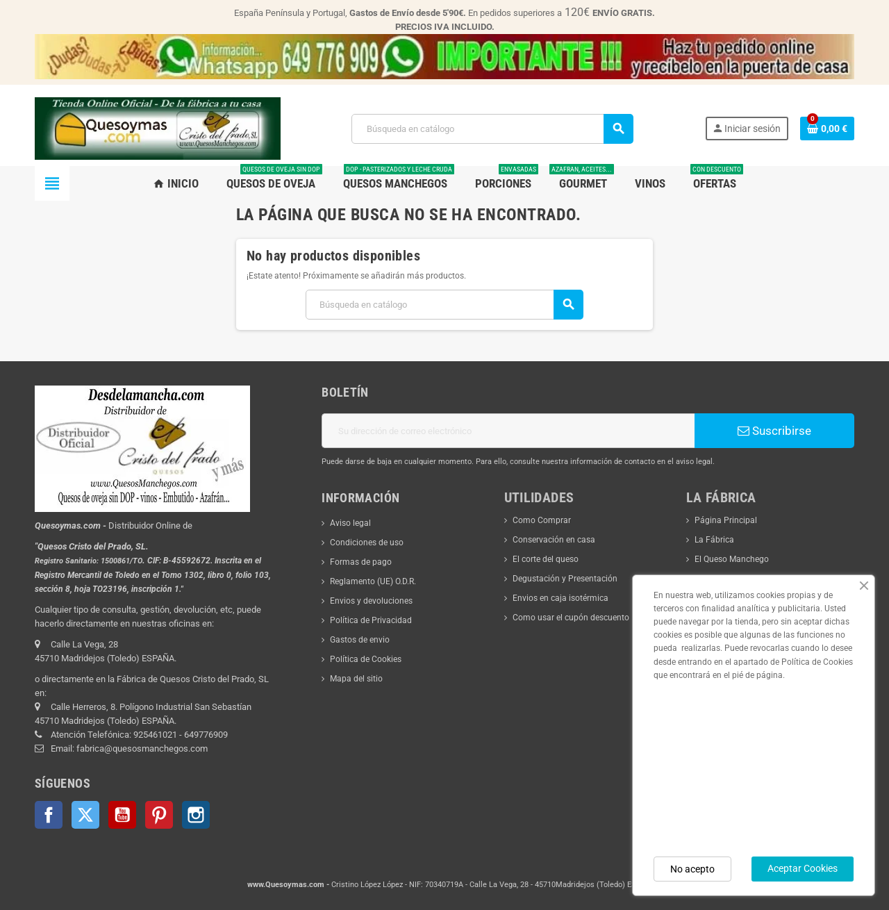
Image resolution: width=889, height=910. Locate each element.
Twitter (85, 815)
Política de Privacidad (371, 620)
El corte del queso (546, 559)
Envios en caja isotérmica (560, 598)
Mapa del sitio (356, 679)
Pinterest (159, 815)
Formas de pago (361, 562)
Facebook (49, 815)
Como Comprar (542, 520)
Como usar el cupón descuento (571, 617)
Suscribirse (774, 431)
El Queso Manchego (732, 559)
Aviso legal (350, 523)
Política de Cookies (365, 659)
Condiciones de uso (367, 542)
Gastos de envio (360, 640)
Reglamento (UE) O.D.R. (373, 581)
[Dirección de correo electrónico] (508, 430)
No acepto (692, 869)
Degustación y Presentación (565, 579)
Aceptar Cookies (802, 868)
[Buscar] (492, 129)
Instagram (196, 815)
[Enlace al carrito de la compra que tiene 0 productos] (827, 128)
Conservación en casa (554, 540)
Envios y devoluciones (371, 601)
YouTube (122, 815)
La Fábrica (714, 540)
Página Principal (726, 520)
